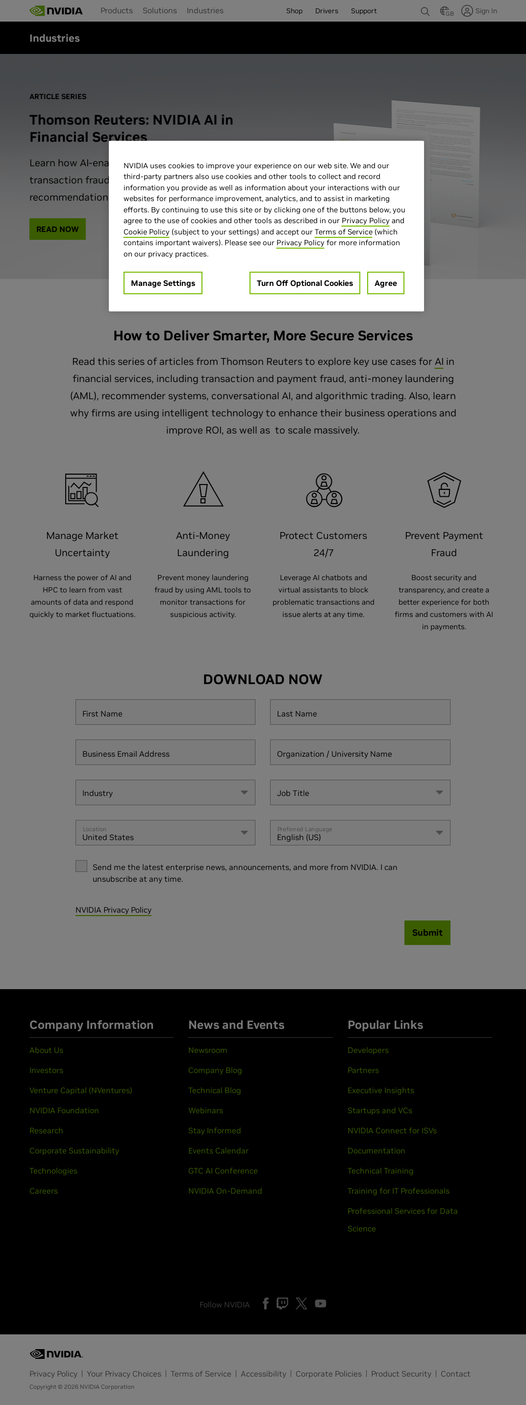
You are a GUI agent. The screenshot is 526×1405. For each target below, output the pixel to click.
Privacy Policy (366, 220)
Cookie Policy (147, 231)
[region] (267, 226)
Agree (386, 283)
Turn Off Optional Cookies (305, 283)
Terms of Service (344, 231)
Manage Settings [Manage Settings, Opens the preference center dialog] (163, 283)
